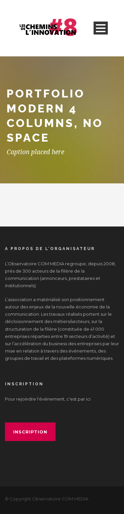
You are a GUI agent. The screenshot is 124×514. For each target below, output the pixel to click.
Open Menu (101, 28)
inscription (30, 431)
